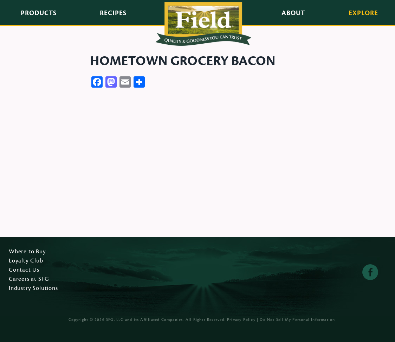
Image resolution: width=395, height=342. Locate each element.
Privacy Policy (241, 319)
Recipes (113, 13)
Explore (363, 13)
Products (39, 13)
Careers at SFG (29, 279)
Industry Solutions (33, 288)
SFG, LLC (115, 319)
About (293, 13)
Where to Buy (27, 251)
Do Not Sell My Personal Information (297, 319)
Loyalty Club (26, 261)
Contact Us (24, 270)
